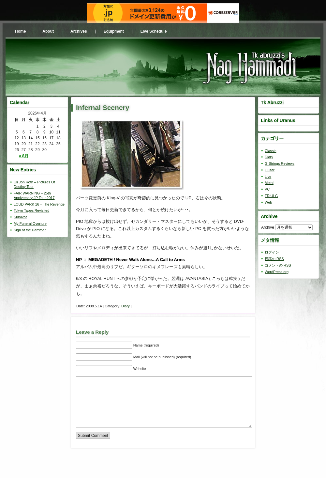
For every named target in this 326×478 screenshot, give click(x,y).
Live (268, 176)
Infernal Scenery (102, 107)
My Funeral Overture (30, 223)
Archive (267, 227)
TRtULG (271, 196)
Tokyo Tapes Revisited (31, 210)
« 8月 (23, 156)
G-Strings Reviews (279, 163)
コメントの (278, 265)
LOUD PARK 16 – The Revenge (39, 204)
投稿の (274, 259)
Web (268, 202)
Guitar (269, 170)
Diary (125, 306)
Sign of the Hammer (30, 230)
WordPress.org (277, 272)
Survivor (20, 217)
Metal (269, 183)
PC (267, 189)
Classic (270, 151)
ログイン (272, 252)
